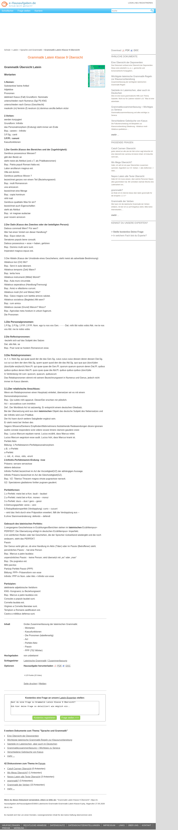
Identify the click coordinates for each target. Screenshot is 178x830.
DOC (67, 666)
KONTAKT (146, 825)
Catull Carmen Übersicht (19, 768)
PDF (57, 666)
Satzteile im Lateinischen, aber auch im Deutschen (32, 744)
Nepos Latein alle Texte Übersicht (23, 777)
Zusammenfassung (57, 661)
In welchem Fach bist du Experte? (130, 235)
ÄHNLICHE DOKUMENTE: (124, 56)
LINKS (122, 825)
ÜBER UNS (133, 825)
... (115, 135)
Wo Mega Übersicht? (17, 773)
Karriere (39, 11)
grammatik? (13, 781)
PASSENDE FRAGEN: (122, 142)
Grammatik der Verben (18, 785)
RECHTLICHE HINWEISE (35, 825)
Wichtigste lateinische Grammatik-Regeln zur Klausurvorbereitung (39, 740)
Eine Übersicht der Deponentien (23, 736)
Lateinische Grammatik (35, 661)
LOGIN (131, 3)
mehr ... (11, 756)
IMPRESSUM (109, 825)
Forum (41, 763)
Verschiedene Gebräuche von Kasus (25, 752)
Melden (42, 683)
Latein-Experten (67, 698)
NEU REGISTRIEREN (144, 3)
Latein (15, 50)
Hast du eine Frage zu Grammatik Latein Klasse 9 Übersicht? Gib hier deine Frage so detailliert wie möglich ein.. (55, 708)
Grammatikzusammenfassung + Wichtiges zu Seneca (33, 748)
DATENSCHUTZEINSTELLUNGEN (84, 825)
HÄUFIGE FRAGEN (11, 825)
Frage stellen (24, 11)
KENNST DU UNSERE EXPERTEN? (129, 223)
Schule (7, 50)
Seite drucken (30, 683)
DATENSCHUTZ (57, 825)
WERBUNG (19, 828)
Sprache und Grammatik (31, 50)
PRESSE (6, 828)
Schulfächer (7, 11)
